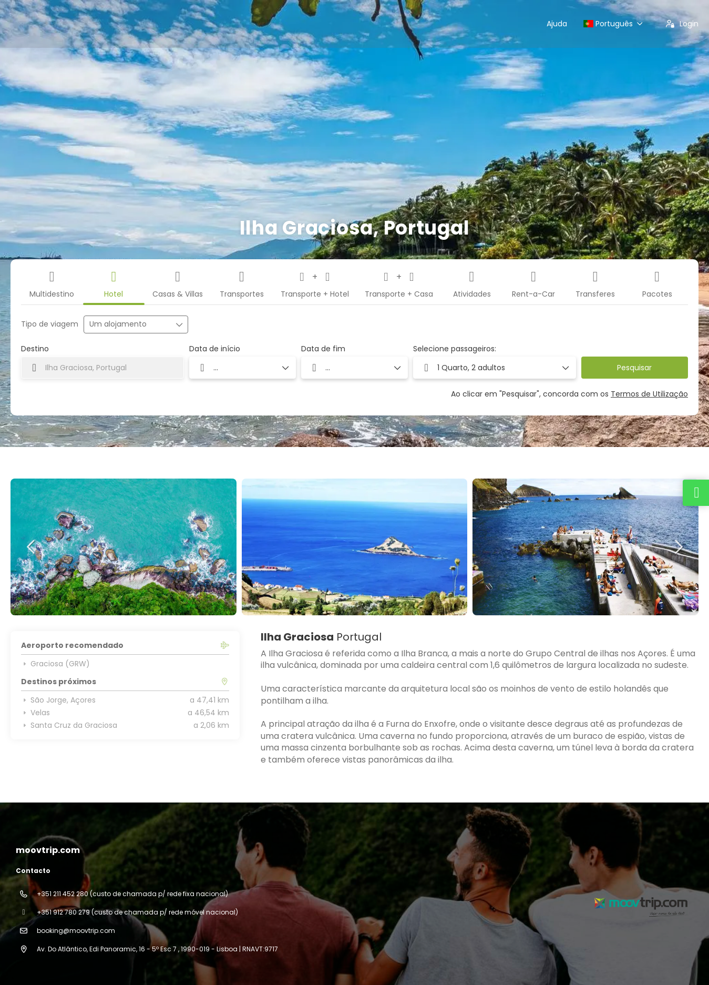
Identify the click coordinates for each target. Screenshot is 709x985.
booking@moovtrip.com (76, 930)
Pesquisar (634, 367)
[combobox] (102, 368)
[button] (31, 546)
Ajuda (557, 23)
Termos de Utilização (649, 394)
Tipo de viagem (49, 324)
